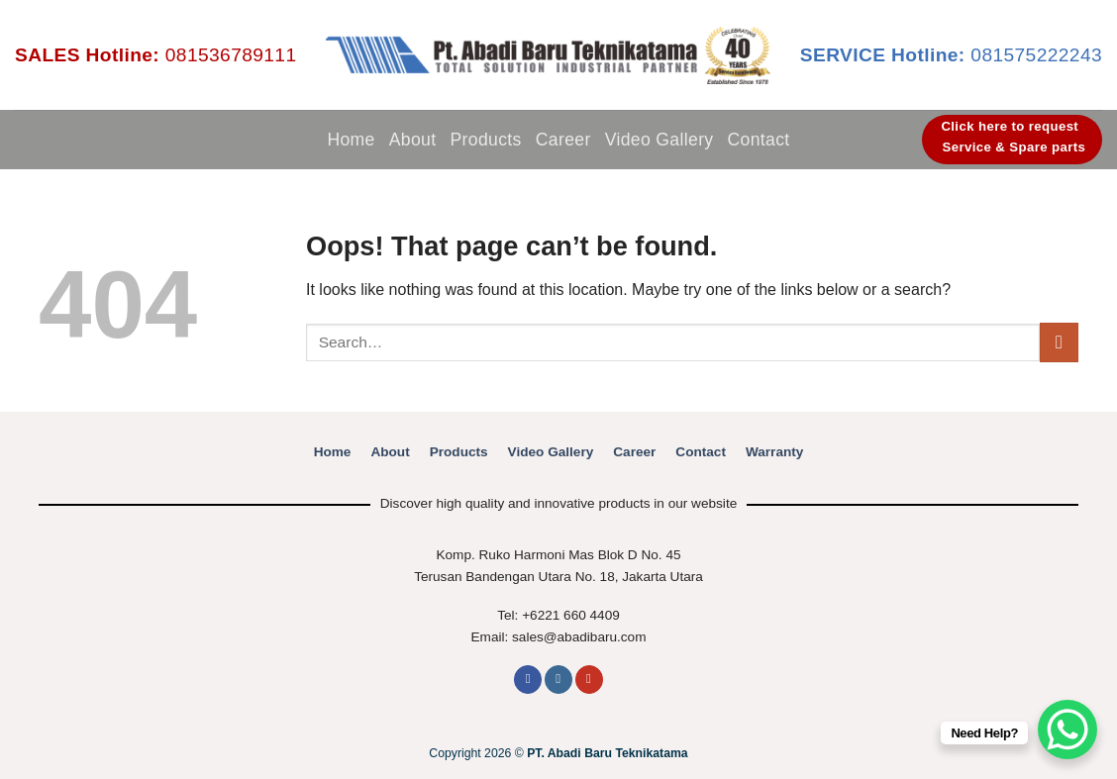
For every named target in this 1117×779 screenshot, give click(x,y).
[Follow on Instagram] (558, 679)
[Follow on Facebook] (528, 679)
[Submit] (1059, 342)
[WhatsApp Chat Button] (1067, 729)
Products (485, 139)
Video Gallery (659, 139)
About (413, 139)
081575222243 (951, 55)
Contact (759, 139)
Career (563, 139)
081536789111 (155, 55)
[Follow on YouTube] (589, 679)
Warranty (774, 451)
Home (350, 139)
